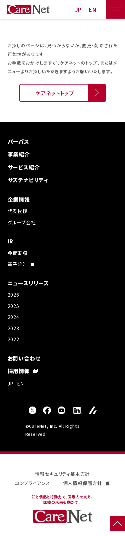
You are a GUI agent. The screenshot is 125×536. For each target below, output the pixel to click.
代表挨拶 (17, 211)
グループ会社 (22, 222)
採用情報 (23, 371)
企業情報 (19, 199)
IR (11, 241)
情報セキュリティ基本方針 (62, 473)
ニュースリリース (28, 283)
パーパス (18, 141)
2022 (13, 339)
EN (92, 9)
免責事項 (17, 253)
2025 (13, 306)
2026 (13, 294)
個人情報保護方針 (86, 483)
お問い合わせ (24, 358)
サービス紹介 (24, 167)
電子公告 (21, 264)
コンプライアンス (32, 483)
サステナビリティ (28, 180)
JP (78, 9)
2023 (13, 328)
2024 (13, 317)
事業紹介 (19, 154)
